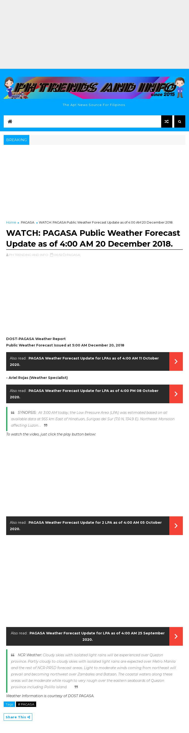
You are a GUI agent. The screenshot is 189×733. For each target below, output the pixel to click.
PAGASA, (74, 255)
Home (11, 222)
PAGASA (27, 222)
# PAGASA (26, 704)
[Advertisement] (94, 34)
